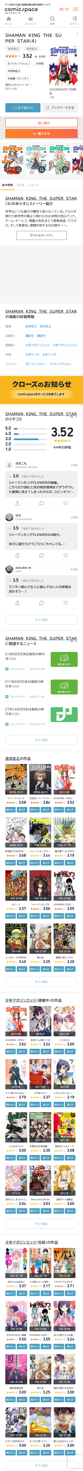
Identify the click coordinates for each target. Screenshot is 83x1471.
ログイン (74, 20)
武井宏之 (13, 48)
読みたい (10, 810)
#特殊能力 (13, 71)
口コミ (21, 185)
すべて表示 (41, 619)
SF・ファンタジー (35, 364)
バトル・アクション (60, 364)
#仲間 (39, 63)
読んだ (22, 810)
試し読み (41, 123)
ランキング (30, 20)
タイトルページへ (41, 235)
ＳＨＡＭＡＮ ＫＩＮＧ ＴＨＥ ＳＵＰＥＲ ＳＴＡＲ (41, 198)
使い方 (64, 9)
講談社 (29, 335)
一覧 (70, 416)
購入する (41, 133)
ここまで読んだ (23, 107)
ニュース (34, 185)
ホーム (8, 20)
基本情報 (7, 185)
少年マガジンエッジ (37, 345)
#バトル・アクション (18, 63)
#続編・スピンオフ (18, 78)
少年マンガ (32, 354)
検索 (52, 20)
